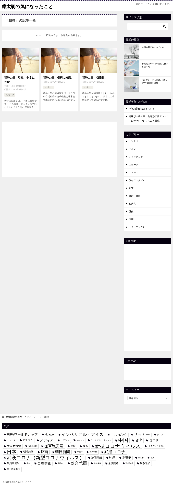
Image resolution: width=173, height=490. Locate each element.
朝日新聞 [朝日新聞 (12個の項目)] (62, 452)
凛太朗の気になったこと (30, 6)
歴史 (131, 211)
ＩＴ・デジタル (137, 227)
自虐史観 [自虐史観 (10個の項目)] (44, 463)
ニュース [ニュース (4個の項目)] (11, 440)
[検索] (147, 26)
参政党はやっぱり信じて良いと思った (155, 65)
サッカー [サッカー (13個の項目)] (142, 434)
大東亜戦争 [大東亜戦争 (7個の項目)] (14, 446)
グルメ (132, 149)
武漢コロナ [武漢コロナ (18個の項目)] (115, 451)
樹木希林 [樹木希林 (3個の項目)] (93, 452)
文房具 (132, 203)
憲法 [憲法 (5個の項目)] (73, 446)
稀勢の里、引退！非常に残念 (19, 79)
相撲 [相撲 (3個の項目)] (152, 458)
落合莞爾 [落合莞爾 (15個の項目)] (79, 463)
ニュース (133, 172)
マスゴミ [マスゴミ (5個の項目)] (28, 440)
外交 (131, 188)
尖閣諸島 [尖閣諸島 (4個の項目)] (32, 446)
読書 (131, 219)
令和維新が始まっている (153, 47)
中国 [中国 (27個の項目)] (123, 440)
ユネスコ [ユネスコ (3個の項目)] (80, 440)
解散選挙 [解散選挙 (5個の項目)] (145, 463)
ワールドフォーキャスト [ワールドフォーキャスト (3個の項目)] (101, 440)
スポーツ (10, 94)
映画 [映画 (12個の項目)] (44, 452)
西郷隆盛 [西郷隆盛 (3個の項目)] (129, 463)
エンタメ (133, 141)
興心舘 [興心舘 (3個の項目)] (61, 463)
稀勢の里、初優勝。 (94, 77)
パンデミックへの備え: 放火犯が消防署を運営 (154, 81)
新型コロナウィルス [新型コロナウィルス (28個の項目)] (117, 446)
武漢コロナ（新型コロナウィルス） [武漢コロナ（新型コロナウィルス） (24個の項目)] (45, 457)
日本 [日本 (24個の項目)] (11, 451)
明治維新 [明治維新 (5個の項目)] (28, 451)
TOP (21, 417)
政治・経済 (135, 196)
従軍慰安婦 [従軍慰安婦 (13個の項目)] (54, 446)
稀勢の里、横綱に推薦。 (58, 77)
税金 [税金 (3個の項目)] (28, 463)
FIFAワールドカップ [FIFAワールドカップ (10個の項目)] (22, 434)
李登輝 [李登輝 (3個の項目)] (80, 452)
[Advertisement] (59, 147)
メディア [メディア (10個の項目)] (46, 440)
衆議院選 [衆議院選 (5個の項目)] (113, 463)
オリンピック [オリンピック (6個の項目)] (119, 434)
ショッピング (136, 157)
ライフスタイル (137, 180)
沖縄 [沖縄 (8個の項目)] (112, 457)
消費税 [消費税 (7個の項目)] (126, 457)
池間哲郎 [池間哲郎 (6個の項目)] (96, 457)
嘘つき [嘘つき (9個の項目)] (154, 440)
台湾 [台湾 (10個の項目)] (138, 440)
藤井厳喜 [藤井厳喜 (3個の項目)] (97, 463)
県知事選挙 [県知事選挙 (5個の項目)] (13, 463)
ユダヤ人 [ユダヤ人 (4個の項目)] (64, 440)
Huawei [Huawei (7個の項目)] (49, 434)
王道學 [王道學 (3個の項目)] (141, 458)
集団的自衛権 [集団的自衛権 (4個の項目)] (13, 469)
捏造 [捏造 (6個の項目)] (85, 445)
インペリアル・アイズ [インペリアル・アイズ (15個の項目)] (82, 434)
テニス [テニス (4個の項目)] (160, 434)
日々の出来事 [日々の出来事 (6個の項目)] (155, 445)
